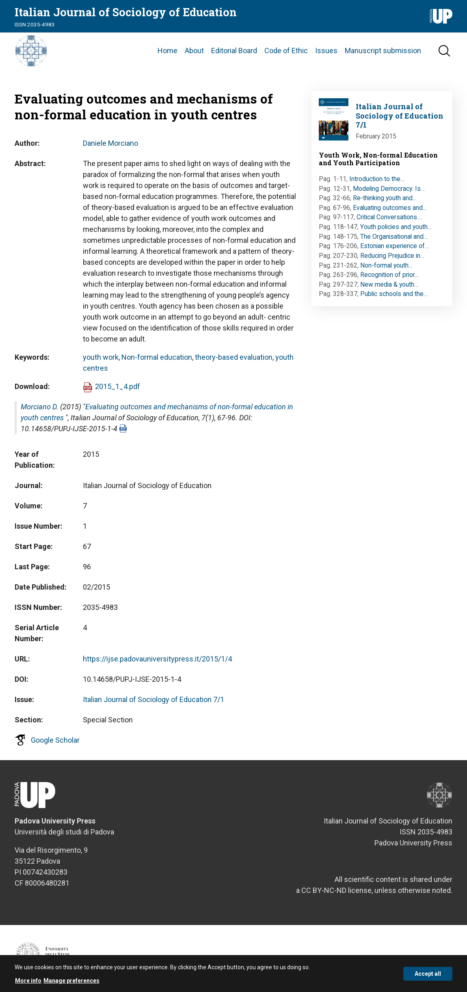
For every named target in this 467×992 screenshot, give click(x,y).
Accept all (428, 976)
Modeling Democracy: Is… (389, 188)
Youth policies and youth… (396, 227)
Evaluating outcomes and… (390, 208)
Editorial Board (234, 50)
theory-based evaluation (233, 357)
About (194, 50)
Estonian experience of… (394, 246)
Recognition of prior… (389, 275)
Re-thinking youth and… (385, 198)
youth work (101, 357)
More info (28, 983)
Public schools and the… (394, 294)
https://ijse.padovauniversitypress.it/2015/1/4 (157, 659)
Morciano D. (39, 406)
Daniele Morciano (110, 143)
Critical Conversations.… (389, 217)
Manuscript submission (383, 50)
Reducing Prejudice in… (392, 255)
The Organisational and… (394, 236)
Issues (326, 50)
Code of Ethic (286, 50)
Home (167, 50)
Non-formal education (156, 357)
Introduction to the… (376, 179)
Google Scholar (55, 740)
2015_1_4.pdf (117, 386)
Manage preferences (71, 983)
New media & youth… (389, 284)
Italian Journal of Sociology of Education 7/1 (153, 699)
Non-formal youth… (386, 265)
